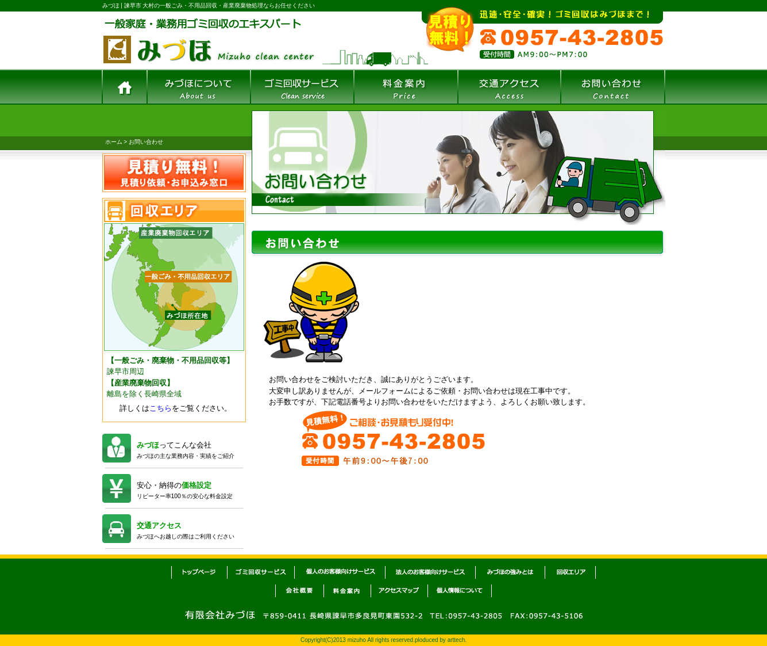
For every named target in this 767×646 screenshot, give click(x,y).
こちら (160, 408)
